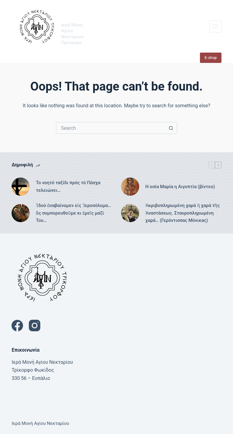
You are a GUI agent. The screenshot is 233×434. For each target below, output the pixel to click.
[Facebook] (17, 325)
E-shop (210, 57)
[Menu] (215, 26)
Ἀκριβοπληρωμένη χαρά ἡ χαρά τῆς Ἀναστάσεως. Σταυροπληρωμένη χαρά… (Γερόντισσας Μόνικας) (182, 213)
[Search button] (171, 128)
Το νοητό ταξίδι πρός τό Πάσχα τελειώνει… (68, 186)
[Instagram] (34, 325)
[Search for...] (110, 128)
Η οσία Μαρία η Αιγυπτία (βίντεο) (180, 186)
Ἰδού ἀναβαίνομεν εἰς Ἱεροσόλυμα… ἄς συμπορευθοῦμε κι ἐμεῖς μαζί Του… (73, 213)
